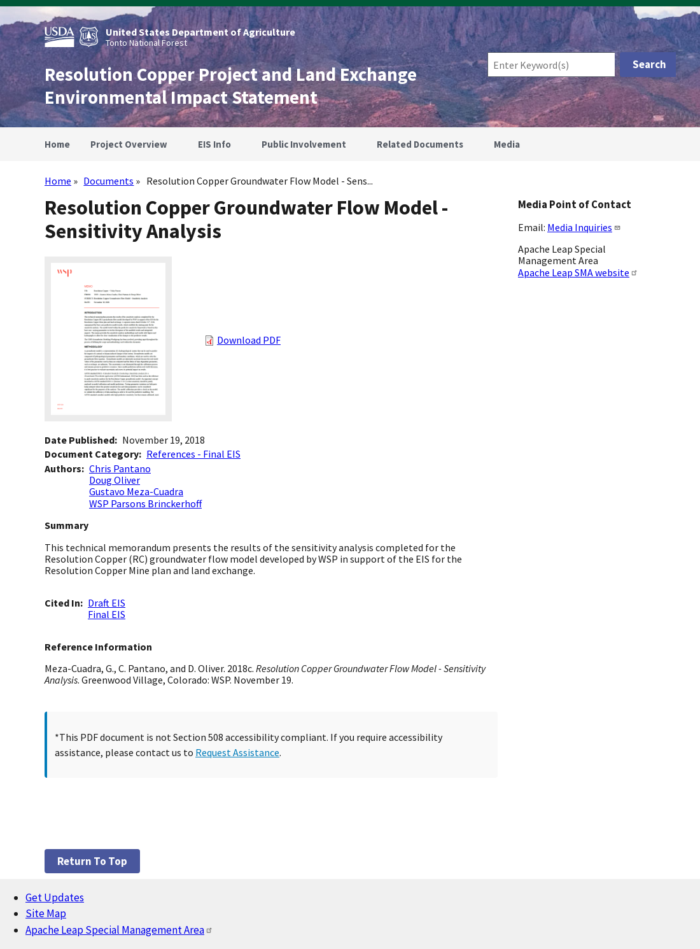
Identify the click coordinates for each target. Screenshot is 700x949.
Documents (108, 180)
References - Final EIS (193, 453)
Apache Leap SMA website (578, 272)
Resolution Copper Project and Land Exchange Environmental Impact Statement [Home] (231, 86)
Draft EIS (106, 602)
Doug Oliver (114, 480)
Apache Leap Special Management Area (119, 930)
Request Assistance (237, 752)
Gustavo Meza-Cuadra (136, 491)
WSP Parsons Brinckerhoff (145, 503)
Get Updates (54, 897)
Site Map (45, 913)
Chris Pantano (120, 468)
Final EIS (106, 614)
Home (58, 180)
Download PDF (249, 340)
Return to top (92, 861)
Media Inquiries (584, 227)
